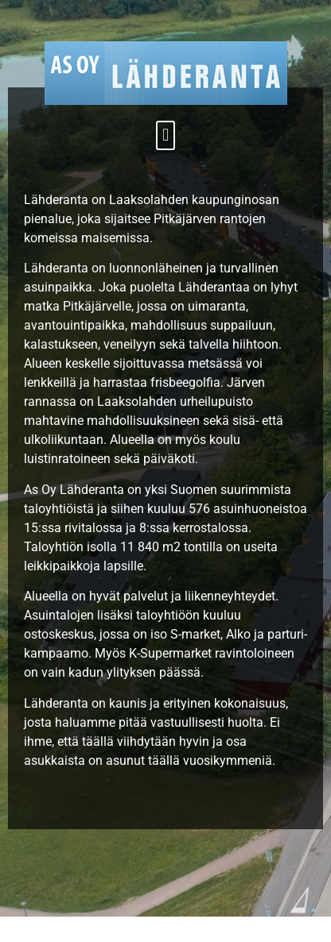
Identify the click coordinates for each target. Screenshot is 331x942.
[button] (165, 135)
